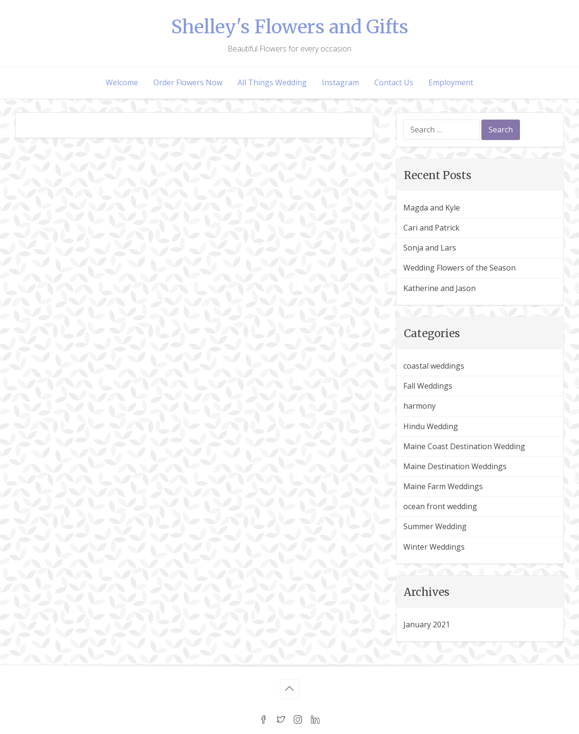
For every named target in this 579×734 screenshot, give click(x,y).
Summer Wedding (435, 526)
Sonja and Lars (429, 247)
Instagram (340, 82)
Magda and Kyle (431, 207)
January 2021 (426, 624)
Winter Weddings (434, 547)
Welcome (122, 82)
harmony (419, 406)
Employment (451, 82)
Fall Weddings (427, 386)
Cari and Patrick (431, 227)
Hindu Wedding (430, 426)
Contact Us (393, 82)
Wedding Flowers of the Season (459, 267)
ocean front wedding (440, 506)
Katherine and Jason (439, 288)
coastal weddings (433, 366)
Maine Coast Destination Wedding (464, 446)
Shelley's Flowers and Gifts (290, 26)
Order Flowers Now (187, 82)
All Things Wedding (272, 82)
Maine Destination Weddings (455, 466)
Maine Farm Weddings (443, 486)
